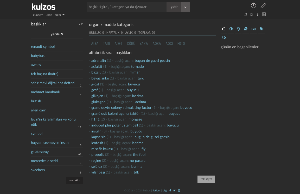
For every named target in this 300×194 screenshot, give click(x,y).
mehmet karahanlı (45, 92)
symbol (36, 134)
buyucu (134, 84)
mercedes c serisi (44, 161)
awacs (36, 65)
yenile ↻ (57, 34)
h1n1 (95, 119)
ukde (49, 15)
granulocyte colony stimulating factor (121, 108)
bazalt (96, 72)
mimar (135, 72)
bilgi (165, 190)
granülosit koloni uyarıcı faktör (115, 114)
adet (118, 44)
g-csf (95, 84)
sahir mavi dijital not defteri (52, 83)
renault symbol (43, 47)
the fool (139, 155)
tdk (136, 172)
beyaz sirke (100, 78)
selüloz (96, 167)
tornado (137, 67)
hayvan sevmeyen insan (50, 143)
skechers (38, 170)
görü (131, 44)
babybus (37, 56)
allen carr (38, 110)
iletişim (156, 190)
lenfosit (97, 143)
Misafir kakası (102, 149)
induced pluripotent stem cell (114, 125)
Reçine (96, 161)
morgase (135, 119)
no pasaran (139, 161)
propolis (97, 155)
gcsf (94, 90)
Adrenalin (98, 61)
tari (106, 44)
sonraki (74, 180)
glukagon (98, 102)
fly (143, 149)
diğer (60, 15)
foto (181, 44)
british (36, 101)
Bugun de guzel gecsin (152, 61)
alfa (95, 44)
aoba (156, 44)
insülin (96, 131)
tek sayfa (206, 179)
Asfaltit (96, 67)
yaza (144, 44)
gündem (38, 15)
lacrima (138, 96)
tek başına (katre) (44, 74)
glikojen (97, 96)
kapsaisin (98, 137)
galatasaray (40, 152)
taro (141, 78)
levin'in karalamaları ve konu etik (53, 122)
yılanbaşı (98, 172)
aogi (169, 44)
